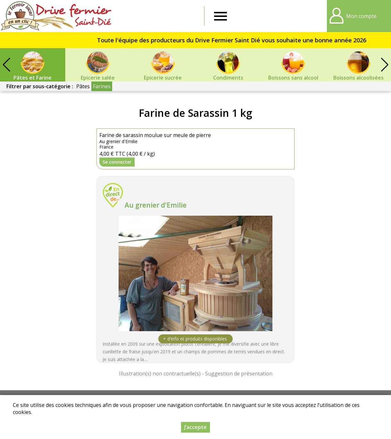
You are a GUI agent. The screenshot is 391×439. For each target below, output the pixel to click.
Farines (102, 86)
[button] (384, 65)
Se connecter (117, 162)
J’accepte (195, 427)
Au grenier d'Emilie (156, 205)
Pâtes (83, 86)
